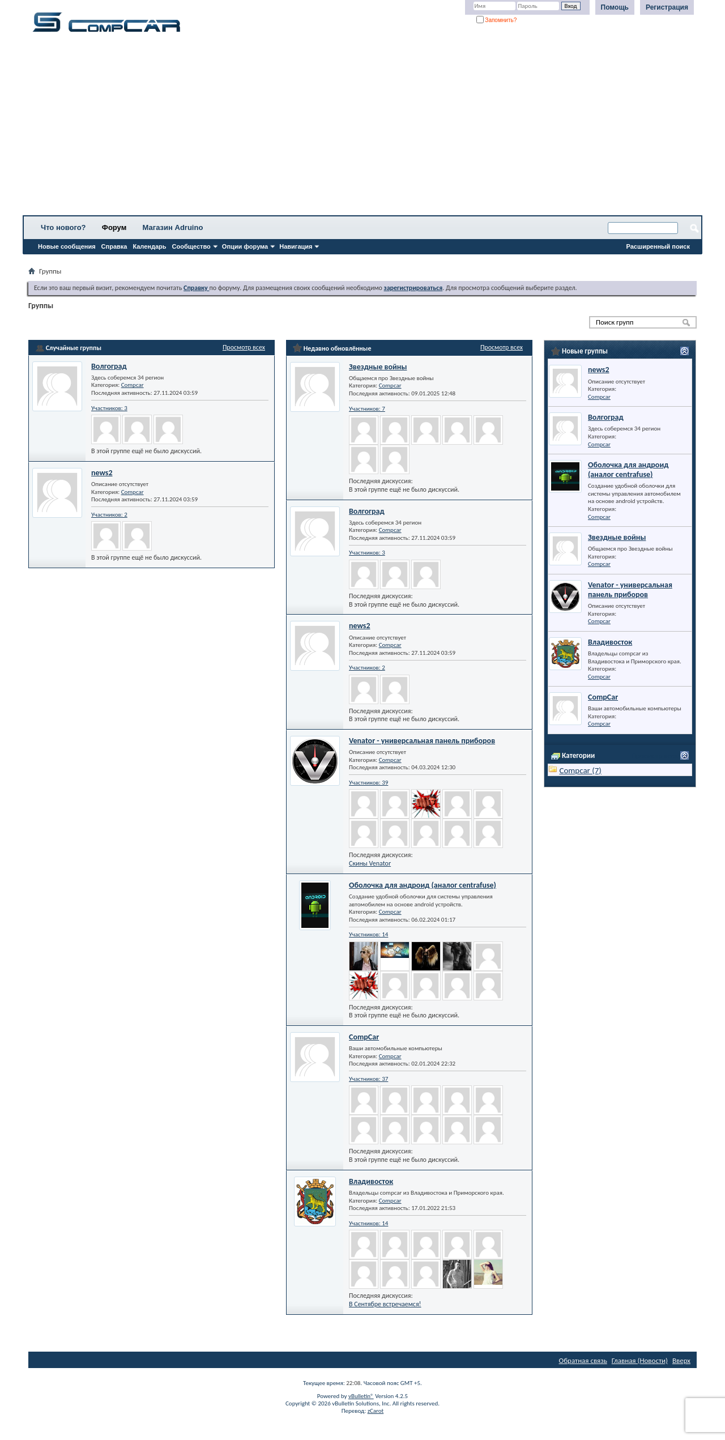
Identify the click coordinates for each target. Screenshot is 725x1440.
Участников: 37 (368, 1079)
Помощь (615, 7)
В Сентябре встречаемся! (385, 1304)
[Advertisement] (354, 127)
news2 (102, 473)
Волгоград (109, 366)
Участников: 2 (109, 514)
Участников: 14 (368, 934)
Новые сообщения (67, 246)
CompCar (364, 1037)
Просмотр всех (244, 347)
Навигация (295, 246)
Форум (114, 227)
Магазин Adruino (173, 227)
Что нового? (63, 227)
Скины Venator (370, 863)
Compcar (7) (580, 770)
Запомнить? (496, 20)
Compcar (132, 385)
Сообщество (191, 246)
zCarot (376, 1411)
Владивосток (371, 1181)
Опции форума (245, 246)
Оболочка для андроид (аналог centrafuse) (422, 885)
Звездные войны (378, 367)
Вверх (681, 1360)
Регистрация (667, 7)
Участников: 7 (367, 408)
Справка (114, 246)
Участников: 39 (368, 782)
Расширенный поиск (658, 246)
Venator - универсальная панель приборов (422, 740)
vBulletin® (361, 1396)
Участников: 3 (109, 408)
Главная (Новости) (640, 1360)
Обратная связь (583, 1360)
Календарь (149, 246)
